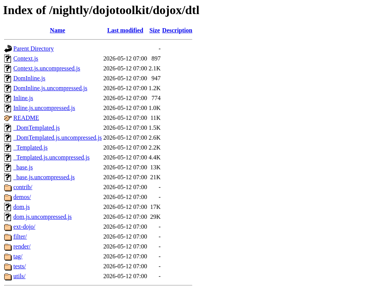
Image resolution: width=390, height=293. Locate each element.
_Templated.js (30, 147)
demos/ (22, 197)
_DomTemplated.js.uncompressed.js (57, 137)
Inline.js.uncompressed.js (44, 108)
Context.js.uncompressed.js (46, 68)
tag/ (17, 256)
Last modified (125, 30)
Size (154, 30)
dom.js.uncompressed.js (42, 216)
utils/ (19, 276)
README (26, 118)
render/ (21, 246)
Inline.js (23, 98)
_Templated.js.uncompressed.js (51, 157)
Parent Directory (33, 48)
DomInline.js (29, 78)
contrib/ (22, 187)
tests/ (19, 266)
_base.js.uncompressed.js (44, 177)
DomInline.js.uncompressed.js (50, 88)
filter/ (20, 236)
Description (177, 30)
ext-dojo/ (24, 226)
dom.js (21, 207)
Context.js (25, 58)
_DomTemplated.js (36, 127)
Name (57, 30)
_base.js (23, 167)
